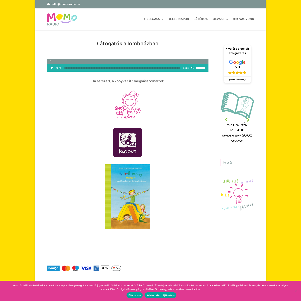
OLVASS (219, 20)
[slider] (122, 68)
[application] (127, 68)
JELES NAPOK (179, 20)
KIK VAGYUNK (243, 20)
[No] (296, 291)
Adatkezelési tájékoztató (160, 295)
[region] (237, 120)
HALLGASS (152, 20)
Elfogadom (134, 295)
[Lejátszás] (52, 68)
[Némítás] (193, 68)
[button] (237, 120)
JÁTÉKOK (201, 20)
